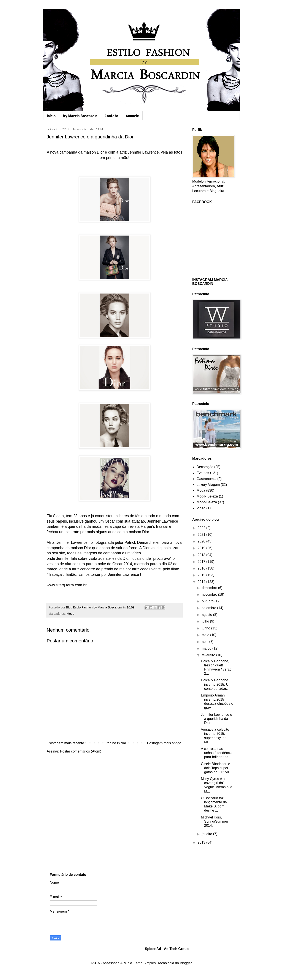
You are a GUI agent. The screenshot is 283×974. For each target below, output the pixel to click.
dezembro (210, 588)
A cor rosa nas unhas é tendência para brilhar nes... (216, 753)
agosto (207, 614)
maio (206, 635)
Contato (111, 116)
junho (206, 628)
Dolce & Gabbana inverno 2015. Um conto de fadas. (216, 684)
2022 (202, 528)
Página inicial (115, 743)
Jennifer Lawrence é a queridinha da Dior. (216, 719)
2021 (202, 534)
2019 (202, 548)
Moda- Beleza (207, 496)
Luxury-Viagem (208, 484)
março (207, 648)
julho (206, 621)
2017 (202, 561)
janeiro (207, 834)
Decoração (205, 467)
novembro (210, 594)
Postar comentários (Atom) (80, 751)
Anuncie (132, 116)
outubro (208, 601)
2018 (202, 555)
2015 (202, 575)
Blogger (186, 963)
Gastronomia (206, 479)
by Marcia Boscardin (80, 116)
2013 (202, 842)
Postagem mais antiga (164, 743)
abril (205, 641)
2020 (202, 541)
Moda (70, 613)
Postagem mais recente (66, 743)
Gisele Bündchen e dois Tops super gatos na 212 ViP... (217, 768)
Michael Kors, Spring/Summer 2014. (214, 821)
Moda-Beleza (207, 502)
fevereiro (209, 655)
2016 (202, 568)
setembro (209, 608)
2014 (202, 582)
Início (51, 116)
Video (201, 508)
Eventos (203, 473)
